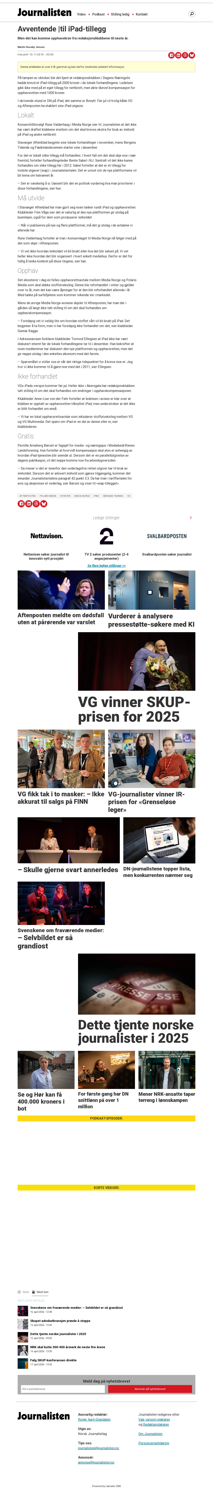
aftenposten (27, 496)
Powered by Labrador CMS (106, 1486)
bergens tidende (113, 496)
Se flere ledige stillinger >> (107, 566)
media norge (82, 496)
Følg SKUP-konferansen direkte (53, 1360)
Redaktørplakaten (156, 1424)
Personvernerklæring (153, 1443)
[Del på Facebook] (171, 55)
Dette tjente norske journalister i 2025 (58, 1334)
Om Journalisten (150, 1434)
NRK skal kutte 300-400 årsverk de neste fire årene (67, 1347)
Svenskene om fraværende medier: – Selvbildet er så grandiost (76, 1308)
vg (128, 496)
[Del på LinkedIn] (178, 55)
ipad (96, 496)
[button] (191, 517)
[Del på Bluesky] (192, 55)
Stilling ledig (120, 14)
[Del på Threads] (185, 55)
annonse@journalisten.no (96, 1462)
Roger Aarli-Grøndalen (94, 1419)
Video (81, 14)
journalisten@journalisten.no (98, 1448)
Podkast (98, 14)
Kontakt (142, 14)
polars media (48, 496)
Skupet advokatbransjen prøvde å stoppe (60, 1321)
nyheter (65, 496)
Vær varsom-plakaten (154, 1419)
